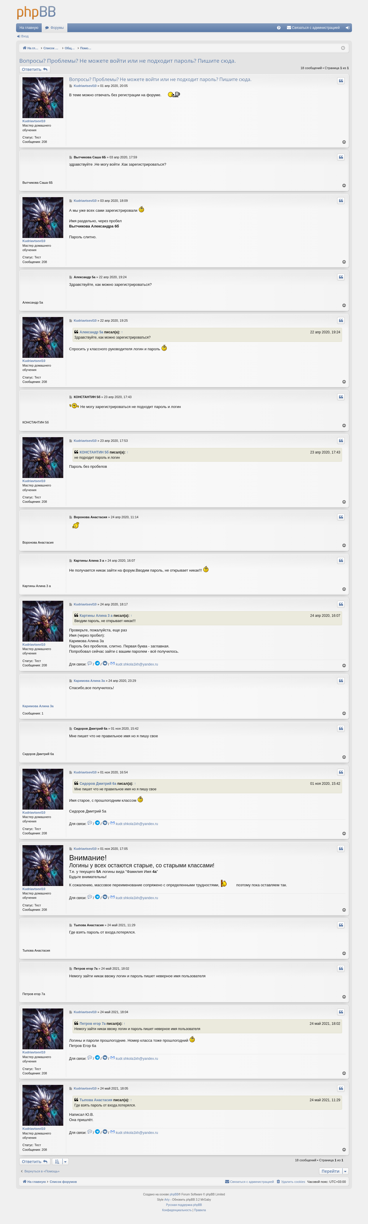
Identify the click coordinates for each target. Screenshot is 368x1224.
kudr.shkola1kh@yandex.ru (137, 664)
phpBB (174, 1194)
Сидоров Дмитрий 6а (98, 784)
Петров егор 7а (93, 1024)
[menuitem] (278, 27)
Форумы (57, 28)
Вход (25, 36)
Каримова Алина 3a (38, 706)
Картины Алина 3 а (96, 616)
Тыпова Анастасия (96, 1100)
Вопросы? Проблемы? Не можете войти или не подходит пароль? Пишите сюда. (127, 60)
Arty (167, 1199)
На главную (29, 28)
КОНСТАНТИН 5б (94, 452)
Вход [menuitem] (349, 29)
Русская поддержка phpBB (184, 1205)
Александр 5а (91, 332)
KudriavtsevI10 (33, 121)
